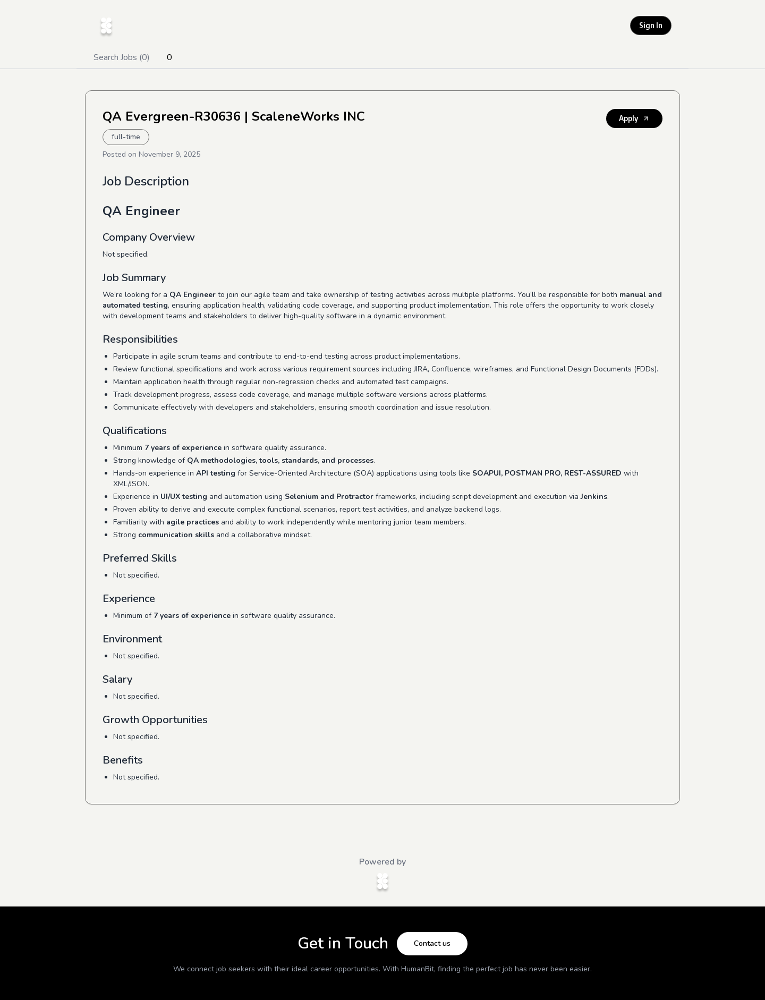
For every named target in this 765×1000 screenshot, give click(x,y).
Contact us (432, 943)
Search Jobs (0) (122, 57)
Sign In (650, 25)
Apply (634, 118)
